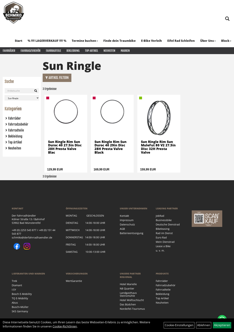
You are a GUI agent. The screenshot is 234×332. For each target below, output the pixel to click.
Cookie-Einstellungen (179, 325)
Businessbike (164, 220)
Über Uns (208, 41)
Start (18, 41)
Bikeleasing (162, 229)
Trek (14, 281)
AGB (122, 229)
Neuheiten (109, 50)
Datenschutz (127, 224)
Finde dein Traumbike (119, 41)
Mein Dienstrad (165, 242)
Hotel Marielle (128, 284)
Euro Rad (161, 237)
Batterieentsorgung (131, 233)
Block (226, 41)
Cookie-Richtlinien (65, 326)
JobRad (160, 215)
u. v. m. (160, 250)
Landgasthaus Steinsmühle (128, 294)
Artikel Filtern (57, 78)
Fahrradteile (53, 50)
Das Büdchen (128, 304)
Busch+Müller (20, 307)
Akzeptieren (222, 325)
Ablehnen (203, 325)
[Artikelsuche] (227, 19)
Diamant (17, 285)
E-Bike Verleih (151, 41)
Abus (15, 302)
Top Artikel (91, 50)
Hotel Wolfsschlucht (132, 300)
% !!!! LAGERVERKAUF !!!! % (47, 41)
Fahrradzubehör (30, 50)
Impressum (127, 220)
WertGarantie (74, 281)
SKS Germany (20, 311)
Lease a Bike (163, 246)
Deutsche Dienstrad (168, 224)
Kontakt (124, 215)
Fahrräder (9, 50)
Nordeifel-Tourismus (132, 308)
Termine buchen (85, 41)
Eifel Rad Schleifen (181, 41)
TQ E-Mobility (20, 298)
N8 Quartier (127, 288)
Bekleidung (73, 50)
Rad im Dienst (164, 233)
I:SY (14, 289)
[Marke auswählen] (22, 98)
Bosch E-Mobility (22, 294)
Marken (125, 50)
